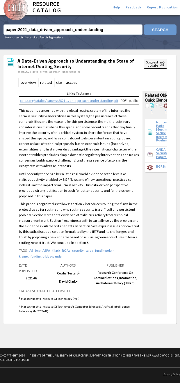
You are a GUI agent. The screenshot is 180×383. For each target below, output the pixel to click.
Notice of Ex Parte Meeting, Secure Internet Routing (165, 131)
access (71, 82)
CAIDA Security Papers (162, 153)
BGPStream (164, 166)
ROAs (66, 250)
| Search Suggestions (50, 37)
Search (160, 30)
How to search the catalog (21, 37)
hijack (56, 250)
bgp (38, 250)
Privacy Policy (171, 374)
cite (59, 82)
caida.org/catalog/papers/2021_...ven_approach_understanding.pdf (69, 100)
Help (116, 7)
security (78, 250)
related (46, 82)
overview (28, 82)
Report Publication (162, 7)
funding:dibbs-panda (46, 256)
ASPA (46, 250)
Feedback (133, 7)
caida (89, 250)
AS (31, 250)
